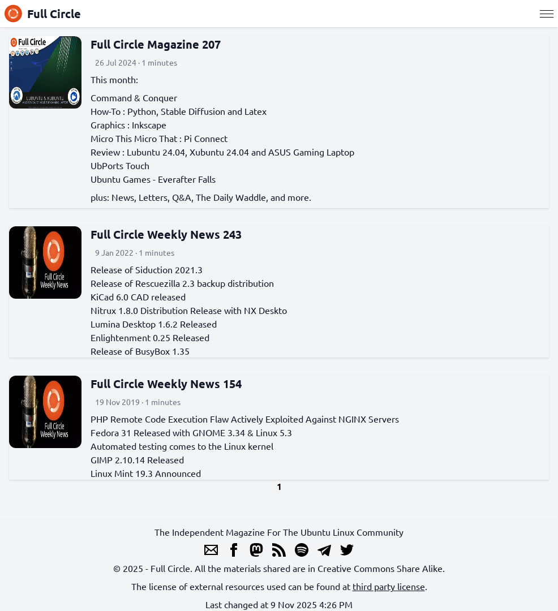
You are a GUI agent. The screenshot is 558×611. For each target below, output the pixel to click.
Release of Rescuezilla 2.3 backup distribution (182, 283)
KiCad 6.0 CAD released (138, 296)
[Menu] (546, 13)
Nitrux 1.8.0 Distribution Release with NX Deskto (189, 310)
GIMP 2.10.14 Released (137, 459)
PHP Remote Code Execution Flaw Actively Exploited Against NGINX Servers (245, 418)
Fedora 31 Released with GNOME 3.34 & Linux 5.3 (191, 432)
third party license (389, 586)
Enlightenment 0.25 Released (150, 337)
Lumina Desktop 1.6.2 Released (154, 323)
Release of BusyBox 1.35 (140, 350)
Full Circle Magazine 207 (156, 44)
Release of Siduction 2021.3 (147, 269)
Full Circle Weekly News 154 (166, 383)
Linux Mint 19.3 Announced (146, 473)
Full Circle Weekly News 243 (166, 234)
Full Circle (43, 14)
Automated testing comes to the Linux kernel (182, 445)
